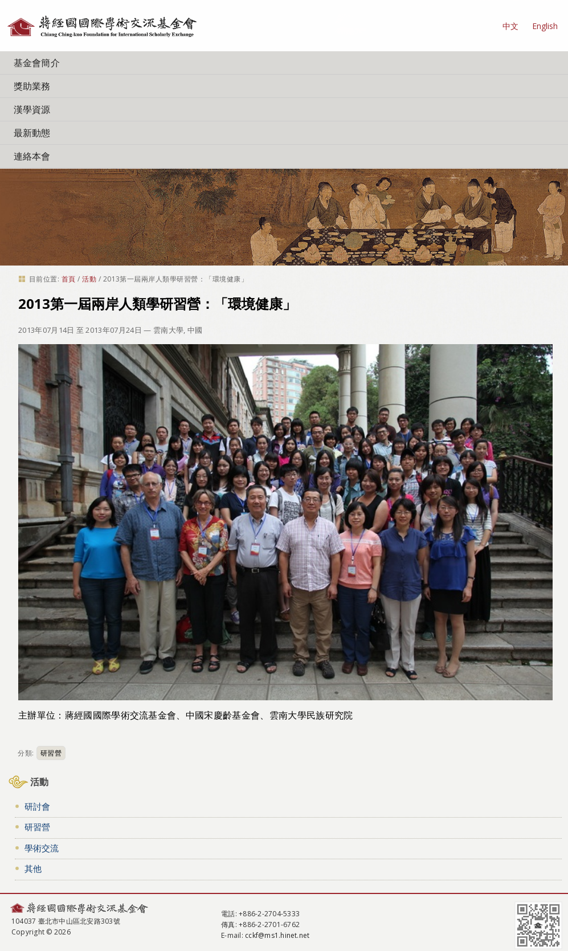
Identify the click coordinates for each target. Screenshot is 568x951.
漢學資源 (32, 109)
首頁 (69, 279)
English (545, 26)
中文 (510, 26)
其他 (33, 868)
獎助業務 (32, 86)
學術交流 (41, 848)
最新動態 (32, 132)
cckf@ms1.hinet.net (277, 935)
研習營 (51, 753)
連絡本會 (32, 156)
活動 (89, 279)
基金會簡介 (37, 62)
